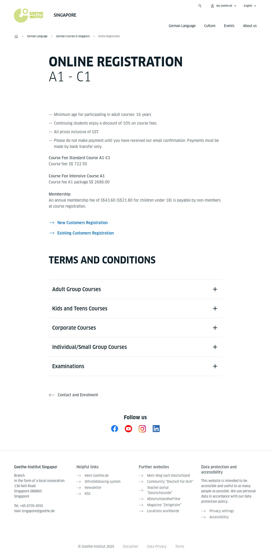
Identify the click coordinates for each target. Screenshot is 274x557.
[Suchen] (200, 6)
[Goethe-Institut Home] (28, 15)
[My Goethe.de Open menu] (223, 6)
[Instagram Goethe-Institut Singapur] (142, 428)
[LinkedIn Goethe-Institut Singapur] (156, 428)
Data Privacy (157, 546)
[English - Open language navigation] (250, 6)
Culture (209, 26)
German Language (182, 26)
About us (250, 26)
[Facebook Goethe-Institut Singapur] (114, 428)
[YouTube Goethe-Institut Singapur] (128, 428)
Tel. (28, 506)
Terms (179, 546)
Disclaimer (130, 546)
